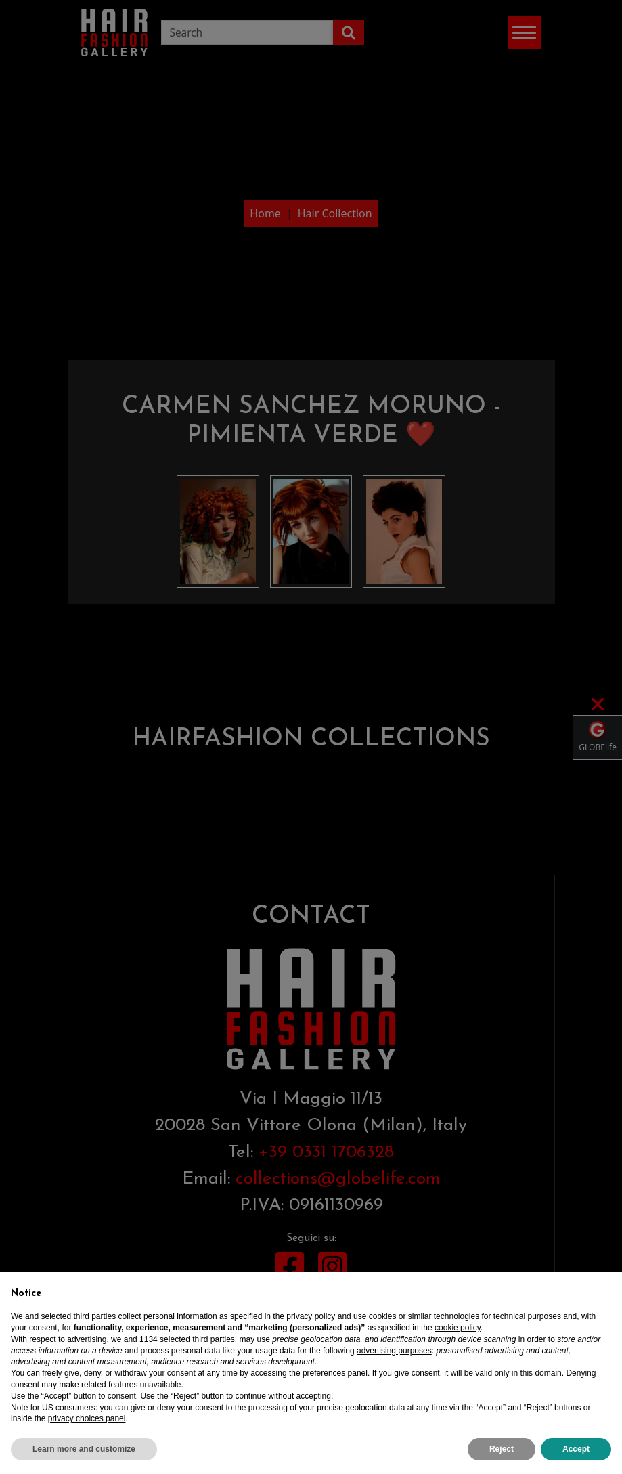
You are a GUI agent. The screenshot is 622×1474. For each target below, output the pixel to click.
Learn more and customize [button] (83, 1449)
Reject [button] (501, 1449)
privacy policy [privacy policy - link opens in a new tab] (310, 1316)
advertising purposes (394, 1351)
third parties (213, 1339)
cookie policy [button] (458, 1327)
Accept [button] (576, 1449)
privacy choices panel (87, 1418)
